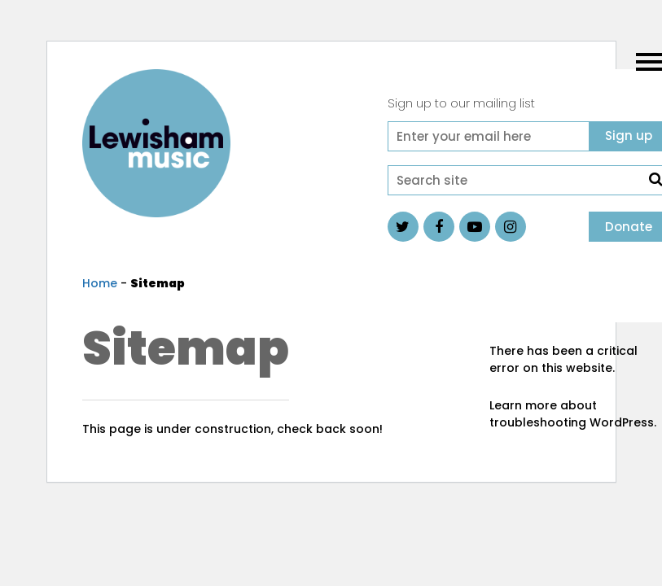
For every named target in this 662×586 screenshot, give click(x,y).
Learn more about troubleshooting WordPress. (572, 414)
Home (99, 283)
